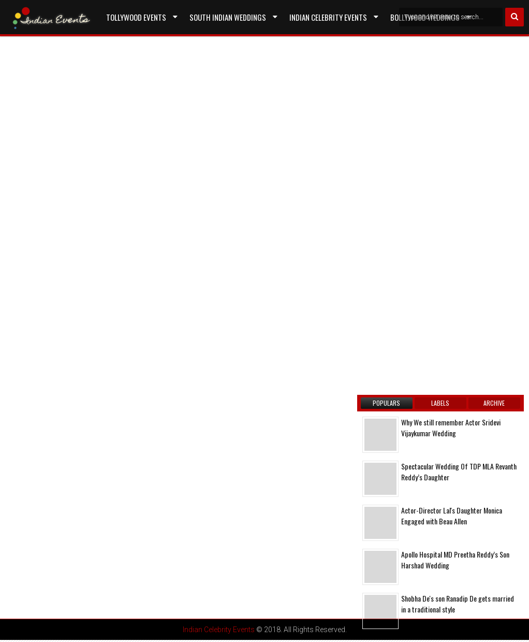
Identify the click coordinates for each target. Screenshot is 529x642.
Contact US (125, 41)
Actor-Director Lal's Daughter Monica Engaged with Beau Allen (451, 515)
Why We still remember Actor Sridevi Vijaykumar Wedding (451, 427)
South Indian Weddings (227, 17)
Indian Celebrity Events (328, 17)
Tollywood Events (136, 17)
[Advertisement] (96, 167)
